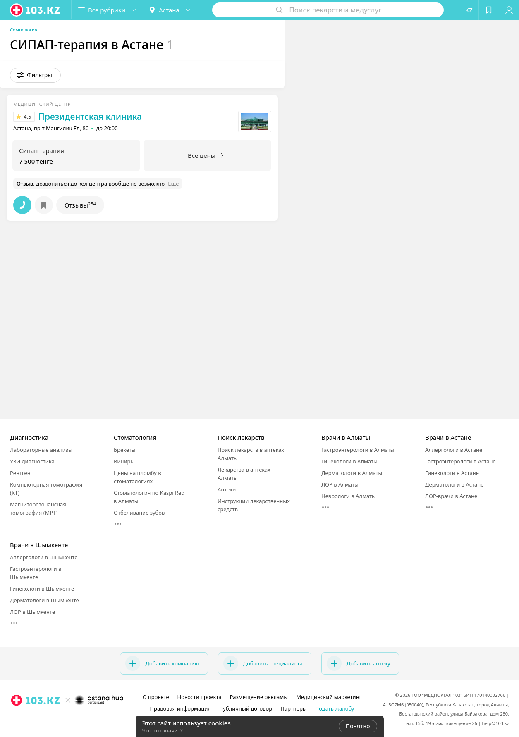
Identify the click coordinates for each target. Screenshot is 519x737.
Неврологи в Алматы (348, 496)
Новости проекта (199, 697)
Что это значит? (162, 730)
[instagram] (56, 718)
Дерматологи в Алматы (351, 473)
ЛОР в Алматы (340, 484)
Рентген (20, 473)
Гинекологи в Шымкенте (42, 588)
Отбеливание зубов (139, 512)
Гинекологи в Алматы (349, 461)
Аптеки (227, 489)
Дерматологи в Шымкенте (44, 600)
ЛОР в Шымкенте (32, 611)
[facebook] (67, 718)
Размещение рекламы (259, 697)
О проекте (156, 697)
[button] (106, 9)
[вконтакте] (79, 718)
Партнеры (293, 708)
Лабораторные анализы (41, 449)
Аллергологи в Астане (453, 449)
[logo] (35, 10)
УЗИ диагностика (32, 461)
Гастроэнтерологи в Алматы (358, 449)
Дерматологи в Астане (454, 484)
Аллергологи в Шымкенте (43, 557)
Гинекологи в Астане (452, 473)
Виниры (124, 461)
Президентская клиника (90, 117)
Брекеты (125, 449)
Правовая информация (180, 708)
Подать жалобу (334, 708)
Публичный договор (245, 708)
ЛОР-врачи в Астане (451, 496)
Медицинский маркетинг (328, 697)
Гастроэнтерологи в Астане (460, 461)
